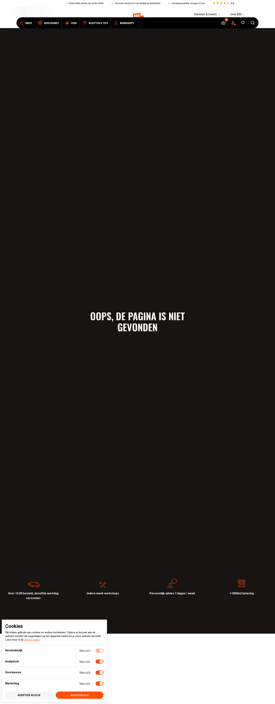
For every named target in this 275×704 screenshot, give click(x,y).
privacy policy (32, 640)
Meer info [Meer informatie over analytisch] (85, 661)
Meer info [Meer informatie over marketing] (85, 683)
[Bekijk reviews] (223, 3)
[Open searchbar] (253, 28)
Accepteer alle (80, 695)
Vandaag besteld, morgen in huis (188, 3)
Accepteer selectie (29, 695)
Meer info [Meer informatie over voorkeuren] (85, 672)
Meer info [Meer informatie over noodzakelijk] (85, 650)
